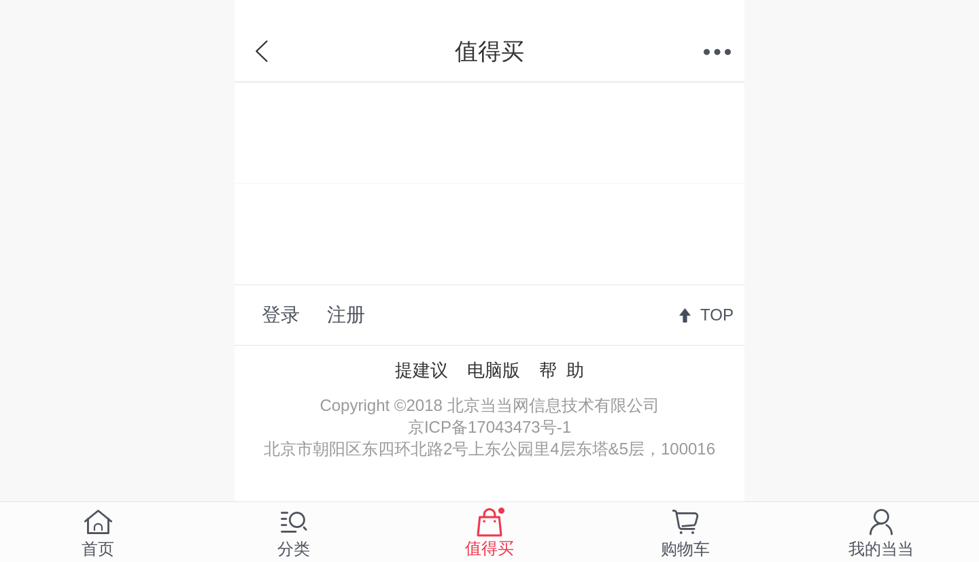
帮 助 (561, 370)
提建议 (421, 370)
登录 (281, 314)
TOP (717, 314)
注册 (346, 314)
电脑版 (493, 370)
